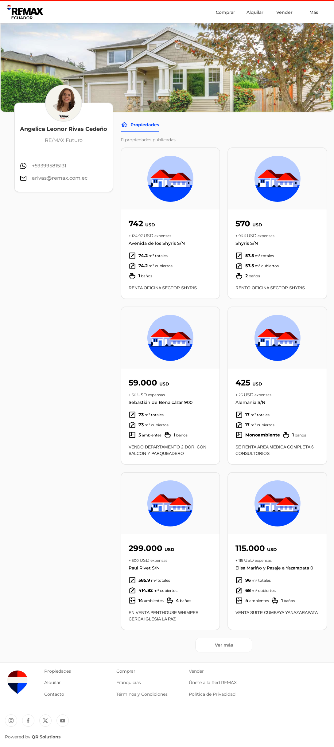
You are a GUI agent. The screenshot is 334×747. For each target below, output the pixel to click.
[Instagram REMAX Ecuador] (11, 720)
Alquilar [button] (52, 682)
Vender (284, 12)
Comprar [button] (125, 671)
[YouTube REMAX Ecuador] (62, 720)
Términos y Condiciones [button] (142, 694)
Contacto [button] (54, 694)
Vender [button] (196, 671)
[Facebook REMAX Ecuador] (28, 720)
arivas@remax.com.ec (59, 178)
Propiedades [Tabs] (140, 124)
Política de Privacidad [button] (212, 694)
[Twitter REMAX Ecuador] (45, 720)
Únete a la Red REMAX (213, 682)
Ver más (224, 645)
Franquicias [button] (128, 682)
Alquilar (255, 12)
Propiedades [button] (57, 671)
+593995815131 (49, 166)
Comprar (225, 12)
